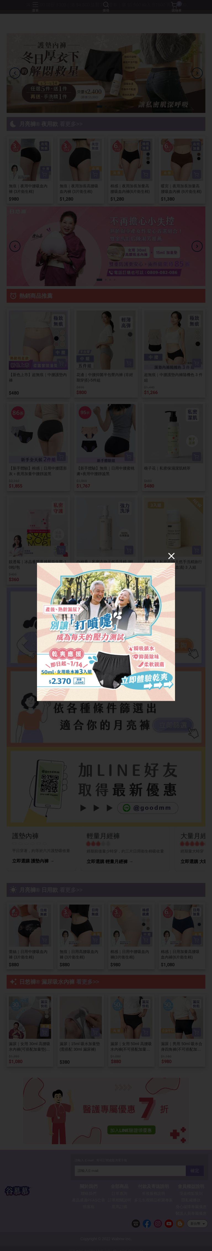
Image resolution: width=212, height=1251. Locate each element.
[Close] (171, 555)
